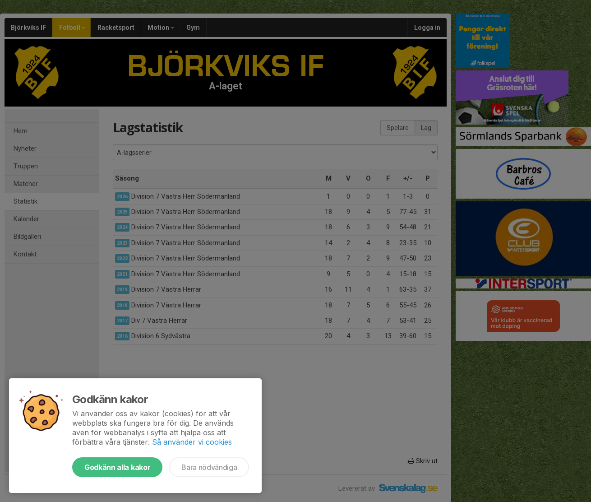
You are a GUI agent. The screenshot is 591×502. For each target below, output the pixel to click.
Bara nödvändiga (209, 467)
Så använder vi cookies (192, 441)
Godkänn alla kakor (117, 467)
